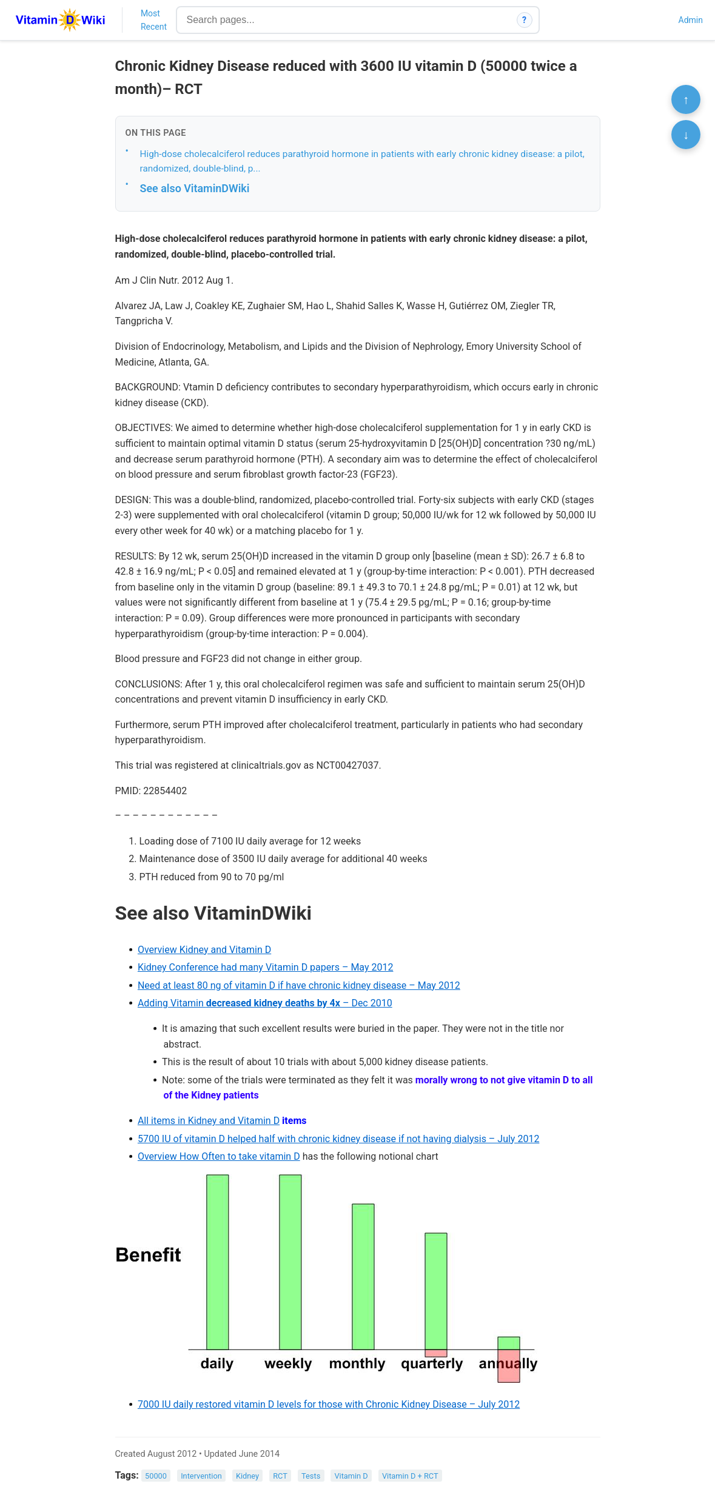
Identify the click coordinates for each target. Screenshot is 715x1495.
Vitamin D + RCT (410, 1475)
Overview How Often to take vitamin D (219, 1156)
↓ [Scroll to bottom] (686, 134)
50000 (156, 1475)
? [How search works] (524, 20)
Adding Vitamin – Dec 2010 (265, 1003)
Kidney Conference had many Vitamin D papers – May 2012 (266, 967)
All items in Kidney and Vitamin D (209, 1120)
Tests (310, 1475)
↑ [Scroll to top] (686, 99)
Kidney (247, 1475)
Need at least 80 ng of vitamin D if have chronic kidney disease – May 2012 (299, 985)
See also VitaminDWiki (195, 188)
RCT (280, 1475)
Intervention (201, 1475)
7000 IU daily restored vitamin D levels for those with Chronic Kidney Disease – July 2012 (329, 1404)
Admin (691, 20)
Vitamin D (351, 1475)
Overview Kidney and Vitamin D (204, 949)
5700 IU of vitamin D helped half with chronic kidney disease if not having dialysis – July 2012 (338, 1139)
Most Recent (154, 20)
